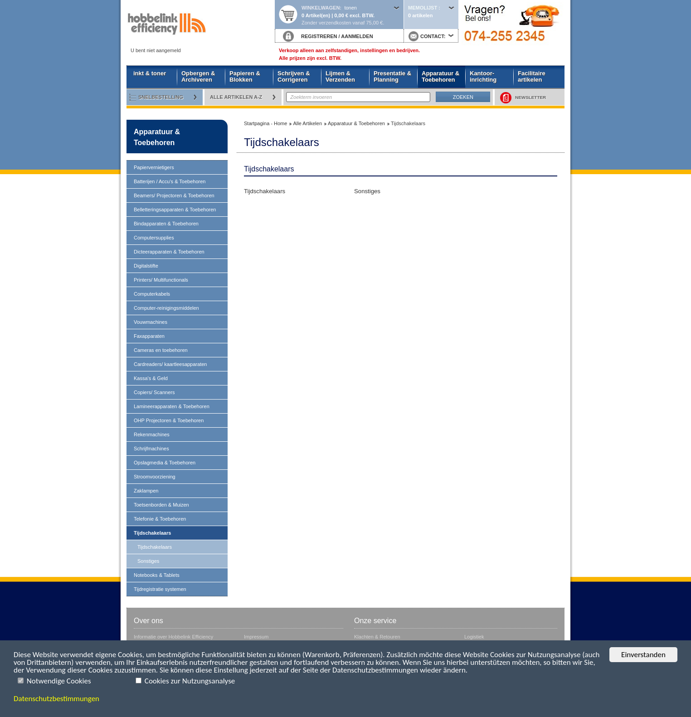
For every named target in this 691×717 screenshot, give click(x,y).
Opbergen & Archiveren (198, 76)
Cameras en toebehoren (161, 350)
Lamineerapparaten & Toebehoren (171, 406)
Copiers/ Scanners (154, 392)
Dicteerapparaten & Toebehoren (169, 251)
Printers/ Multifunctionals (161, 280)
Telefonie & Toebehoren (160, 519)
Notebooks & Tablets (157, 575)
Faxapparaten (149, 336)
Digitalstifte (146, 265)
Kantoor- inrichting (483, 76)
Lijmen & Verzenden (340, 76)
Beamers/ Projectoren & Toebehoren (174, 195)
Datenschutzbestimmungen (56, 698)
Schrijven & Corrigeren (293, 76)
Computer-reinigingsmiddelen (166, 308)
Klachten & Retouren (377, 636)
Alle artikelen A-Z (236, 97)
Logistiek (474, 636)
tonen (350, 7)
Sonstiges (148, 561)
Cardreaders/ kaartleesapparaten (170, 364)
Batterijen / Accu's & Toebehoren (169, 181)
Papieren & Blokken (244, 76)
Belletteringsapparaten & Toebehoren (175, 209)
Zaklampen (146, 490)
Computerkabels (152, 294)
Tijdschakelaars (152, 533)
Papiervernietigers (154, 167)
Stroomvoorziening (154, 476)
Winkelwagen (321, 7)
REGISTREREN (319, 36)
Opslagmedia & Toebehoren (164, 462)
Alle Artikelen (307, 123)
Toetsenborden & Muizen (161, 504)
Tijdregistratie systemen (160, 589)
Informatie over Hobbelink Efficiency (173, 636)
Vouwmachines (150, 322)
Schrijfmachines (151, 448)
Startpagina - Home (200, 26)
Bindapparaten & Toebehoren (166, 223)
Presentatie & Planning (392, 76)
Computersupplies (154, 237)
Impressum (256, 636)
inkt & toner (149, 73)
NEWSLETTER (523, 97)
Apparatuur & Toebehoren (440, 76)
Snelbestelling (160, 97)
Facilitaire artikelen (531, 76)
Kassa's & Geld (151, 378)
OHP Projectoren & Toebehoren (169, 420)
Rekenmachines (152, 434)
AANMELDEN (357, 36)
